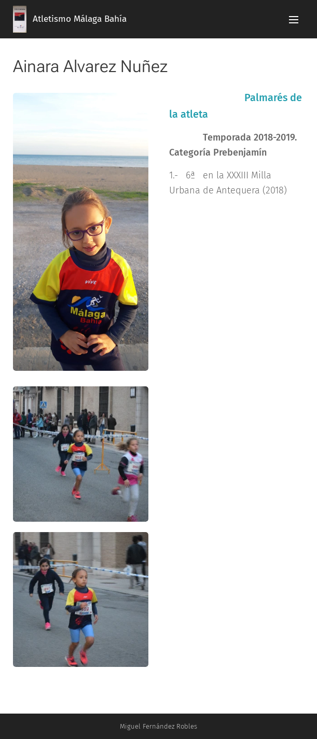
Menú (293, 19)
